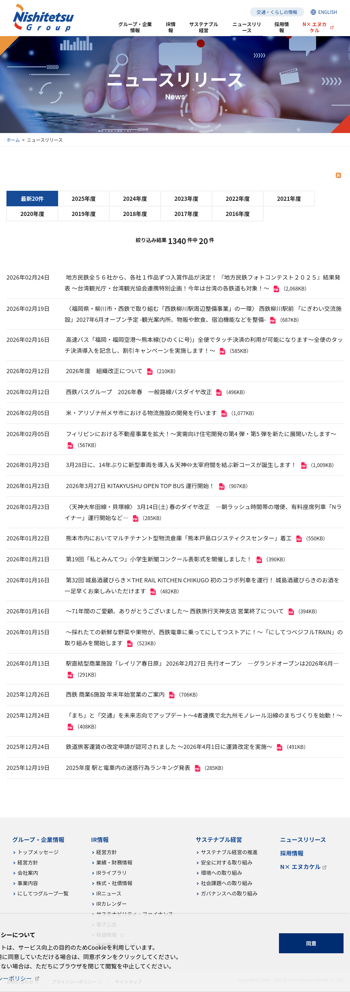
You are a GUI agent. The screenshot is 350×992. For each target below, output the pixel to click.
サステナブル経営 (203, 27)
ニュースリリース (246, 27)
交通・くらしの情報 (277, 12)
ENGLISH (327, 12)
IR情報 (171, 27)
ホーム (13, 140)
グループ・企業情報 (135, 27)
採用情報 (281, 27)
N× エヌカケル (315, 27)
